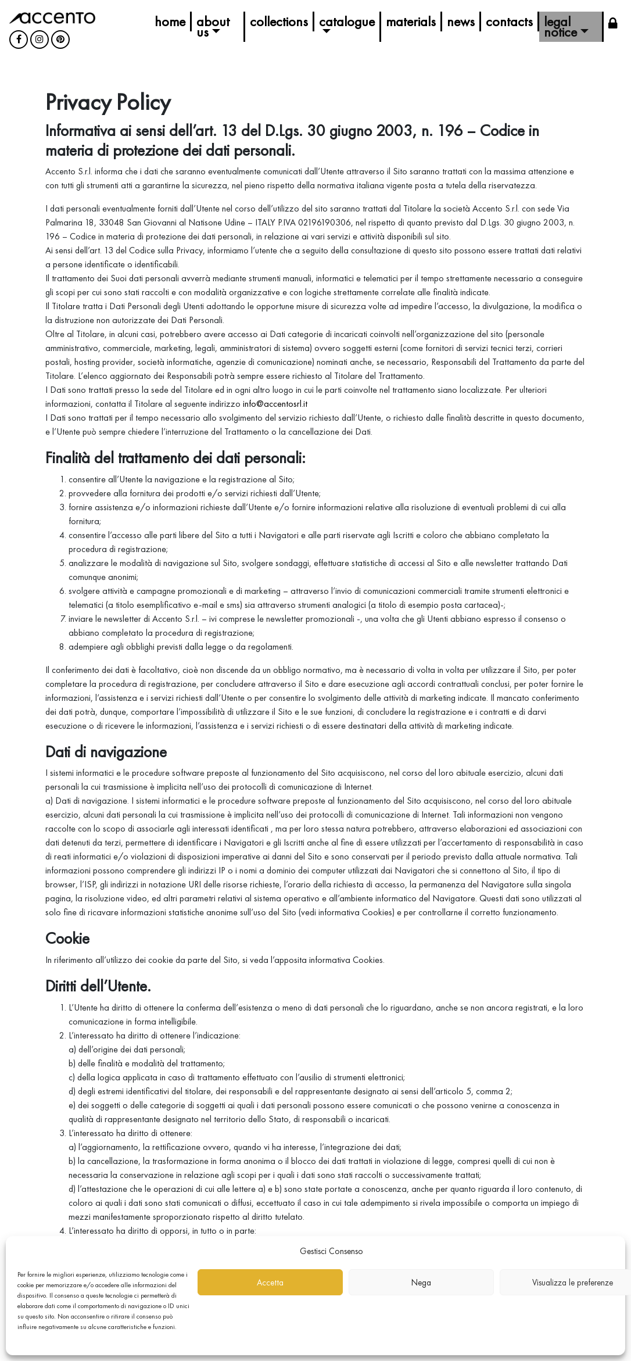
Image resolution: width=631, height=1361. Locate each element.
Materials (411, 21)
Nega (421, 1282)
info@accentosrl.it (275, 403)
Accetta (270, 1282)
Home (170, 21)
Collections (279, 21)
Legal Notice (560, 26)
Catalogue (347, 21)
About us (213, 26)
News (461, 21)
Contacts (509, 21)
